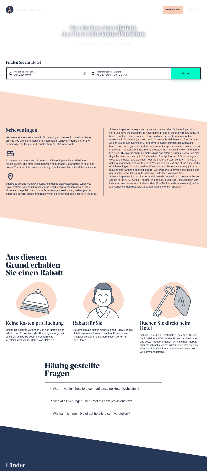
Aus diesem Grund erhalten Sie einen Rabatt (103, 44)
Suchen (185, 73)
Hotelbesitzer (172, 9)
